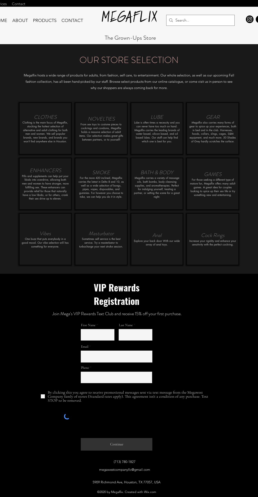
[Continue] (116, 444)
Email (84, 346)
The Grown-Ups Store (130, 38)
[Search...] (200, 20)
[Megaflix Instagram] (250, 19)
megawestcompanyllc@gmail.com (124, 469)
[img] (45, 128)
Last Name (126, 325)
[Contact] (18, 4)
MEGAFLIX (130, 18)
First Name (88, 325)
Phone (85, 367)
